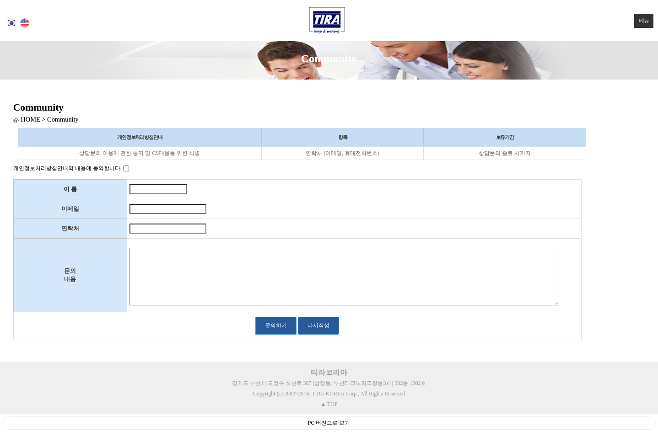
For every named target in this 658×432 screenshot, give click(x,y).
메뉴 (641, 19)
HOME (26, 119)
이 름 (70, 189)
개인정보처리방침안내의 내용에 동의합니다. (67, 168)
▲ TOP (328, 404)
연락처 (70, 228)
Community (38, 107)
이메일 (70, 208)
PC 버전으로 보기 (329, 423)
